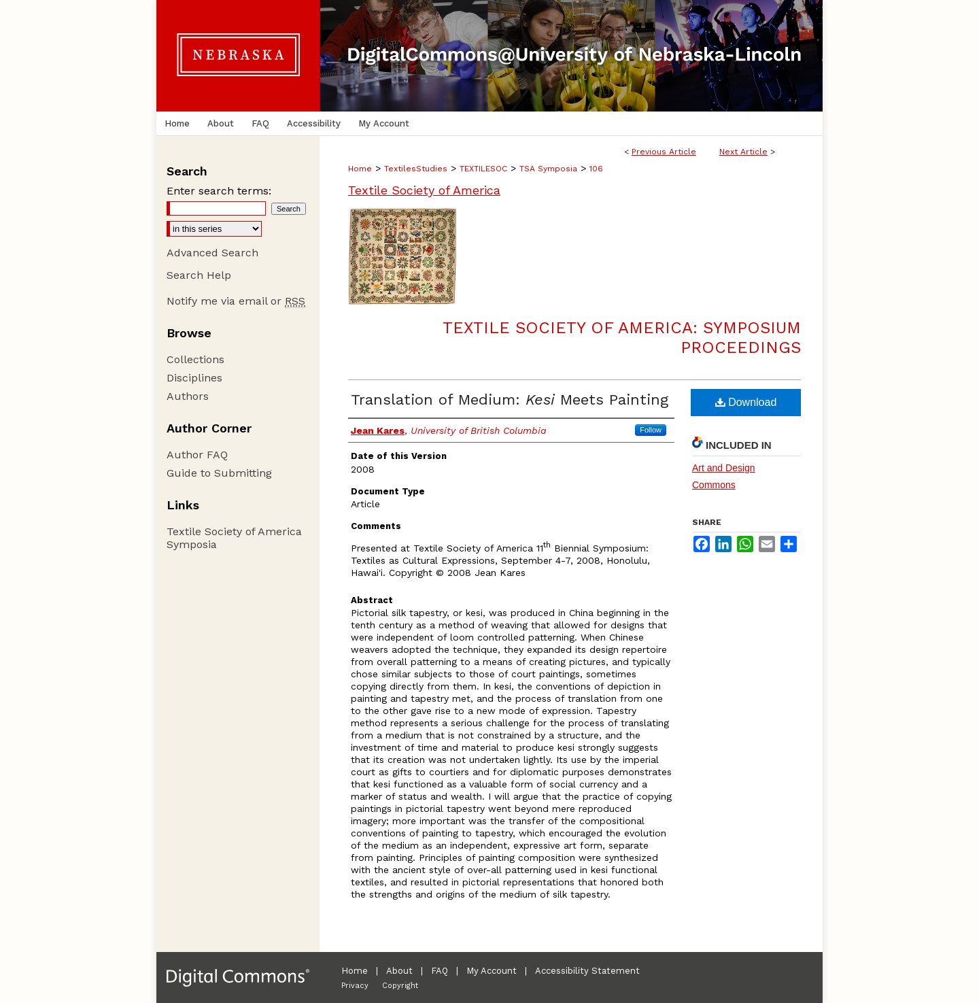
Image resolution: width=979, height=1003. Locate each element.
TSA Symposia (548, 168)
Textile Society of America (424, 190)
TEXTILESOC (483, 168)
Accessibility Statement (587, 971)
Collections (195, 359)
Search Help (199, 275)
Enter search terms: (219, 190)
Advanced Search (212, 252)
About (399, 971)
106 (596, 168)
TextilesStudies (415, 168)
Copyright (400, 985)
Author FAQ (197, 454)
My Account (491, 971)
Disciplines (194, 377)
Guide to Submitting (219, 472)
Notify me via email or (236, 300)
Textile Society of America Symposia (234, 538)
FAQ (439, 971)
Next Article (743, 151)
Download (746, 402)
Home (360, 168)
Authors (188, 396)
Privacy (354, 985)
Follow (651, 430)
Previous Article (664, 151)
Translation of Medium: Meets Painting (509, 399)
